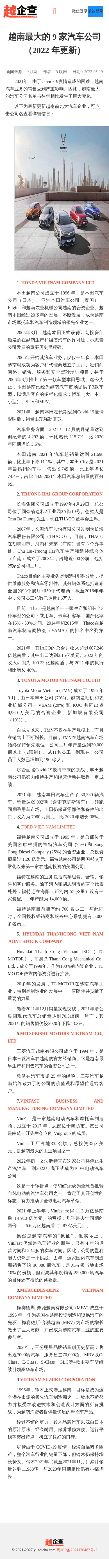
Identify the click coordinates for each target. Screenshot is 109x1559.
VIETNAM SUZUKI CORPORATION (57, 1379)
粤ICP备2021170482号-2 (77, 1550)
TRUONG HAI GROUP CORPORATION (62, 494)
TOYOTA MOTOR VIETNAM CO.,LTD (60, 680)
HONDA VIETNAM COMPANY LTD (57, 282)
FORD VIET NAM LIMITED (48, 827)
